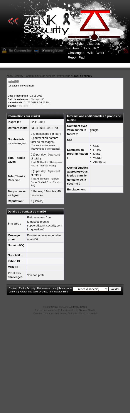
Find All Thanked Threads (45, 162)
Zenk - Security (27, 288)
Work (100, 53)
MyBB (54, 307)
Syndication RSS (59, 291)
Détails (38, 201)
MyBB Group (80, 307)
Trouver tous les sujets (43, 145)
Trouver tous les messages (44, 148)
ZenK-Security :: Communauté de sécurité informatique (38, 76)
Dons (86, 48)
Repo (72, 57)
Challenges (76, 53)
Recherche (76, 43)
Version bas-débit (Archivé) (33, 291)
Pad (82, 57)
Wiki (90, 53)
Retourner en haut (47, 288)
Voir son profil (35, 275)
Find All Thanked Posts (42, 165)
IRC (96, 48)
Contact (13, 288)
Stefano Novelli (87, 310)
